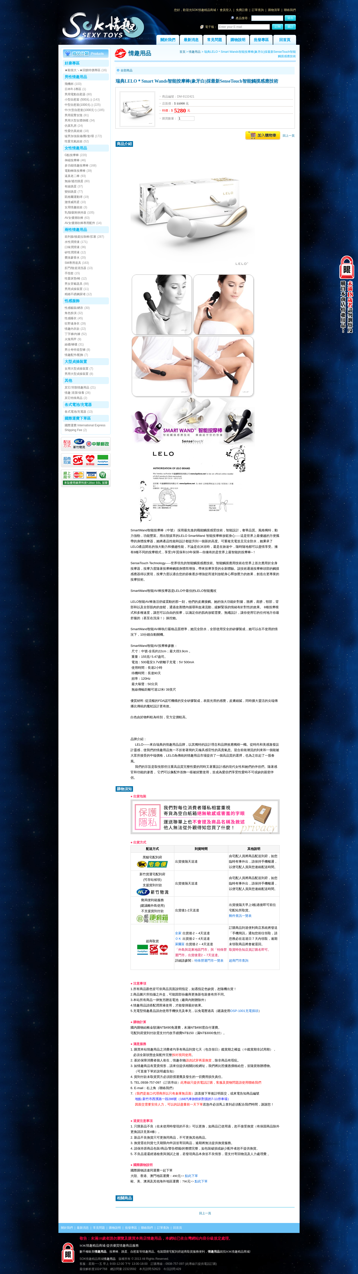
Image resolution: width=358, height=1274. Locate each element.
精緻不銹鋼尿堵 (75, 294)
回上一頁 (289, 135)
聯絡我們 (290, 10)
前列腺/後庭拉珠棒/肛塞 (80, 236)
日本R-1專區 (73, 89)
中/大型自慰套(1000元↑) (80, 110)
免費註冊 (242, 10)
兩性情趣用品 (76, 229)
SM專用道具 (73, 263)
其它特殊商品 (74, 398)
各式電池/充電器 (78, 404)
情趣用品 (195, 52)
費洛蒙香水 (72, 257)
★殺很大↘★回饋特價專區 (82, 70)
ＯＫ (178, 939)
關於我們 (167, 40)
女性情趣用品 (76, 148)
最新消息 (191, 40)
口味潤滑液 (72, 247)
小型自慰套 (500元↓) (78, 99)
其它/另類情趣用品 (77, 387)
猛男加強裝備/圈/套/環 (79, 136)
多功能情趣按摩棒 (77, 165)
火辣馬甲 (71, 339)
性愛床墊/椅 (72, 278)
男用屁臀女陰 (74, 115)
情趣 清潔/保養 (74, 392)
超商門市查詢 (238, 960)
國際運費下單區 (78, 418)
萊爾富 (180, 944)
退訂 (290, 26)
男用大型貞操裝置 (77, 374)
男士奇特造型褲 (75, 349)
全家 (178, 933)
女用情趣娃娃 (74, 207)
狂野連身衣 (72, 323)
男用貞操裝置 (74, 289)
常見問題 (214, 40)
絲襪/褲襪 (71, 344)
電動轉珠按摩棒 (75, 170)
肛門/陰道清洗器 (75, 268)
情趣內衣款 (72, 329)
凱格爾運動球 (74, 197)
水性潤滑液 (72, 242)
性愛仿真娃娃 (74, 131)
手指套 (69, 273)
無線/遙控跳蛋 (74, 181)
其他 (68, 380)
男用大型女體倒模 (77, 120)
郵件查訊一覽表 (240, 916)
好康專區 (72, 63)
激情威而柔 (72, 202)
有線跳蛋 (71, 186)
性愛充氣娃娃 (74, 141)
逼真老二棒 (72, 176)
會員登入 (226, 10)
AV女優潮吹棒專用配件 (80, 223)
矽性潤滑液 (72, 252)
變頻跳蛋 (71, 191)
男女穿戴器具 (74, 283)
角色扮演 (71, 313)
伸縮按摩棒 (72, 160)
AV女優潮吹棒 (74, 218)
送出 (290, 18)
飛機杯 (69, 84)
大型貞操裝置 (76, 361)
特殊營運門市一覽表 (209, 960)
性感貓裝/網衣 (74, 308)
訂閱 (278, 26)
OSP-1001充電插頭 (244, 1011)
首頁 (182, 52)
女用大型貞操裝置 (77, 368)
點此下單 (191, 1176)
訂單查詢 (258, 10)
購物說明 (237, 40)
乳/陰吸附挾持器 (75, 212)
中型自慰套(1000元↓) (79, 105)
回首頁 (284, 40)
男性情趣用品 (76, 77)
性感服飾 (72, 301)
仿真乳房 (71, 125)
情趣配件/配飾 (74, 355)
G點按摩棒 (72, 155)
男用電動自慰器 (75, 94)
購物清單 (274, 10)
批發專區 (261, 40)
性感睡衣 (71, 318)
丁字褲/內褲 (72, 334)
